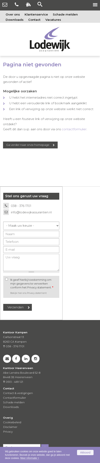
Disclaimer (10, 427)
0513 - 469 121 (14, 381)
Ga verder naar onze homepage (27, 144)
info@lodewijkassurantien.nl (31, 212)
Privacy (8, 431)
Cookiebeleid (12, 422)
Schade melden (14, 402)
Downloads (11, 407)
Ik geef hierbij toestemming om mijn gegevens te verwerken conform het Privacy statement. (31, 283)
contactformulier (74, 129)
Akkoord (85, 452)
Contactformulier (14, 397)
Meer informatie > (29, 458)
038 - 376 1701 (21, 206)
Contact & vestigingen (18, 393)
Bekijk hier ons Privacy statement (28, 293)
